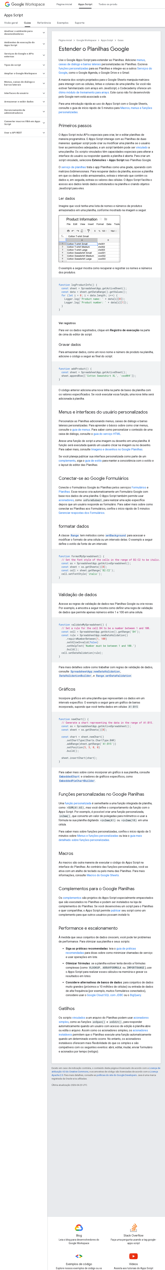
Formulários (139, 487)
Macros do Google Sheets (103, 875)
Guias (120, 40)
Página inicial (64, 4)
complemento (67, 460)
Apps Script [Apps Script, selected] (85, 4)
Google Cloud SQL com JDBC (105, 995)
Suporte (80, 22)
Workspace (28, 4)
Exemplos (63, 22)
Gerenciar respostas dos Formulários (81, 513)
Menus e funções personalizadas (97, 835)
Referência (44, 22)
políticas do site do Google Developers (117, 1075)
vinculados (78, 1017)
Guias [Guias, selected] (27, 22)
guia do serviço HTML (107, 434)
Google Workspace (86, 40)
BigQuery (135, 995)
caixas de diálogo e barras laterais (80, 64)
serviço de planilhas (73, 167)
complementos (72, 897)
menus (141, 60)
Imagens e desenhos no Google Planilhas (116, 449)
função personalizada (78, 803)
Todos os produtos (110, 4)
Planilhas (64, 491)
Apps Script (13, 15)
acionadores (66, 500)
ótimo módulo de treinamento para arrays (84, 92)
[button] (21, 32)
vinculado (142, 147)
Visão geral (11, 22)
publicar (116, 910)
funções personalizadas (73, 68)
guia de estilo (93, 460)
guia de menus (81, 429)
